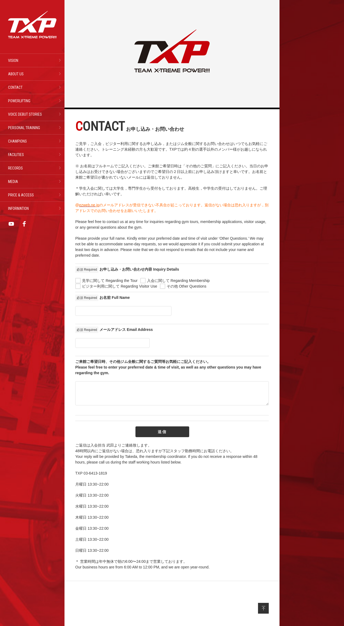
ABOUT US (16, 74)
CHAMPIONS (17, 141)
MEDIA (13, 181)
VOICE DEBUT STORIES (25, 114)
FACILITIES (16, 155)
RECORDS (15, 168)
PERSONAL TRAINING (24, 128)
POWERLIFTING (19, 101)
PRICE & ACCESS (21, 195)
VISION (13, 60)
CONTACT (15, 87)
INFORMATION (18, 208)
